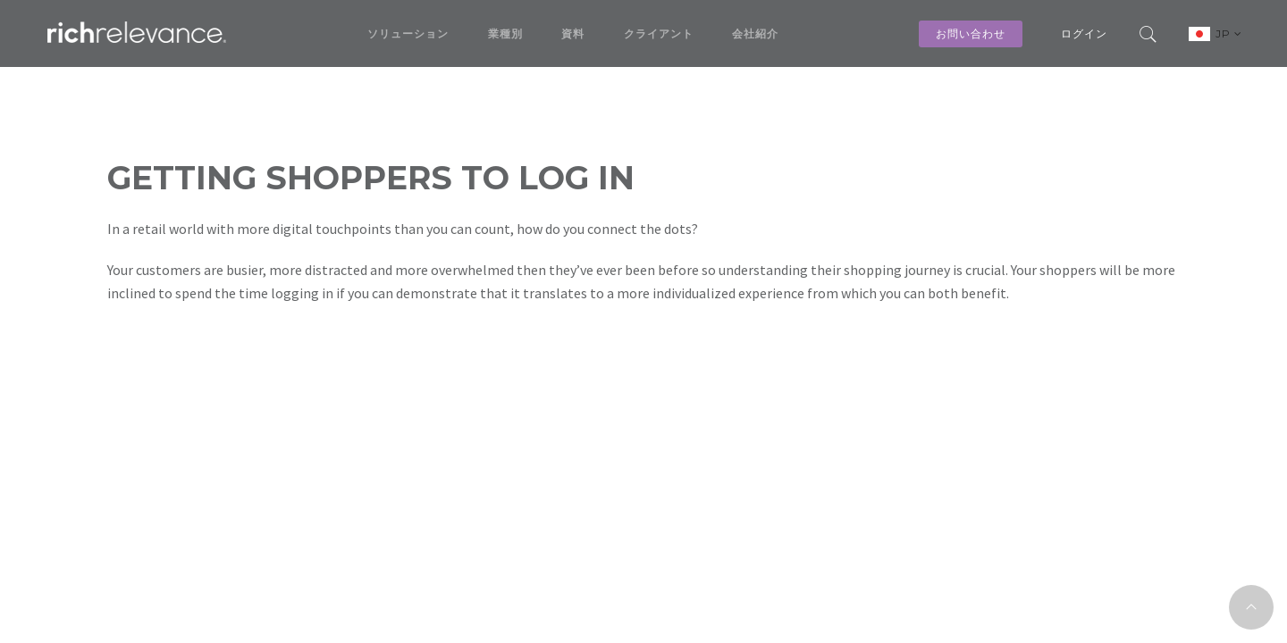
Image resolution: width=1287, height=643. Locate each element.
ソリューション (408, 33)
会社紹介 (755, 33)
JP (1229, 33)
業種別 (505, 33)
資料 (573, 33)
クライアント (659, 33)
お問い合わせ (970, 33)
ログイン (1084, 33)
